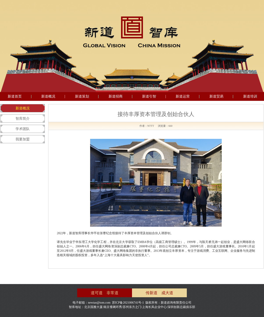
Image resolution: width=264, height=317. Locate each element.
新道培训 (250, 96)
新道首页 (15, 96)
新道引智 (149, 96)
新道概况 (48, 96)
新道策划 (82, 96)
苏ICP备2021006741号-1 (128, 302)
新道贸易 (216, 96)
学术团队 (23, 129)
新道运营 (183, 96)
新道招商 (116, 96)
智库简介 (23, 118)
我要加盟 (23, 139)
